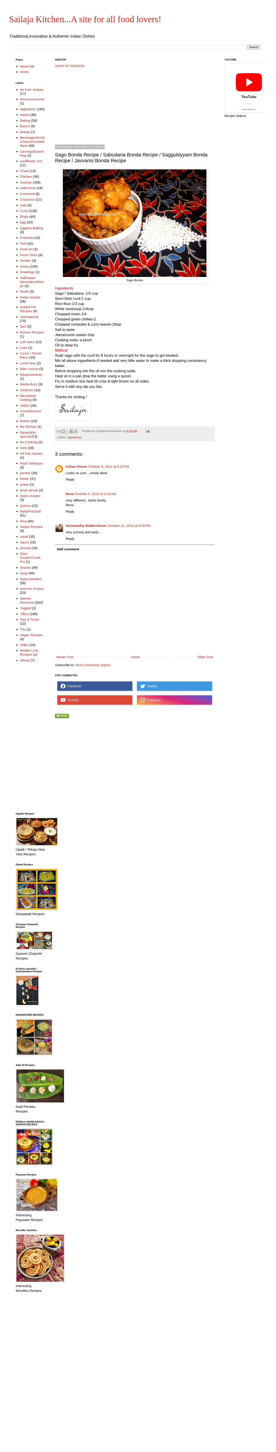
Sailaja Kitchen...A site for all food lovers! (85, 19)
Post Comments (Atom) (93, 665)
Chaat (24, 171)
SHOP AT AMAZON (69, 66)
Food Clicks (28, 255)
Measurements (31, 374)
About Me (27, 66)
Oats (23, 448)
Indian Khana (76, 466)
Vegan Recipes (31, 635)
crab (23, 205)
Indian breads (30, 297)
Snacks (25, 567)
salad (24, 536)
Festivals (26, 238)
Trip (23, 629)
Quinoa (25, 506)
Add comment (68, 549)
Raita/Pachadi (30, 511)
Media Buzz (28, 384)
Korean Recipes (32, 332)
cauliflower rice (31, 161)
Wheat (25, 660)
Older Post (205, 657)
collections (28, 188)
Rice (23, 521)
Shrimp (25, 548)
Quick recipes (30, 496)
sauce (24, 542)
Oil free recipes (31, 453)
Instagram (150, 700)
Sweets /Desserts (27, 600)
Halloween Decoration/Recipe (32, 282)
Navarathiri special (28, 434)
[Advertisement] (113, 106)
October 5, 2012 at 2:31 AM (95, 494)
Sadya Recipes (31, 527)
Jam (23, 326)
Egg (23, 222)
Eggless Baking (31, 228)
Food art (26, 249)
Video (24, 645)
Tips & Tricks (29, 619)
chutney (26, 182)
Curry (24, 211)
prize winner (29, 490)
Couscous (27, 199)
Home (135, 657)
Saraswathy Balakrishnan (86, 525)
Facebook (71, 686)
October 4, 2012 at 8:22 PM (108, 466)
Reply (70, 479)
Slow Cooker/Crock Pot (30, 558)
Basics (25, 126)
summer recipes (32, 588)
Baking (25, 120)
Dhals (24, 216)
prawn (24, 484)
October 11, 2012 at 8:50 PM (129, 525)
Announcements (32, 99)
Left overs (27, 342)
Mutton (25, 421)
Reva (70, 494)
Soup (24, 573)
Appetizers (74, 437)
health (24, 291)
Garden (25, 260)
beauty (25, 132)
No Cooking (28, 442)
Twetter (148, 686)
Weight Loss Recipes (29, 652)
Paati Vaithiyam (31, 463)
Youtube (70, 700)
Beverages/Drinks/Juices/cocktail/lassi (32, 141)
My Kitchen (28, 426)
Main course (29, 369)
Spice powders (31, 579)
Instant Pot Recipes (28, 309)
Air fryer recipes (32, 89)
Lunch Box (28, 363)
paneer (25, 473)
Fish (23, 243)
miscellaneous (30, 411)
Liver (23, 348)
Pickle (24, 479)
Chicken (26, 176)
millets (25, 405)
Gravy (24, 266)
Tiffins (24, 614)
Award (24, 115)
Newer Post (65, 657)
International (29, 317)
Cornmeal (27, 194)
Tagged (25, 608)
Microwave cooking (28, 398)
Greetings (27, 272)
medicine (26, 390)
